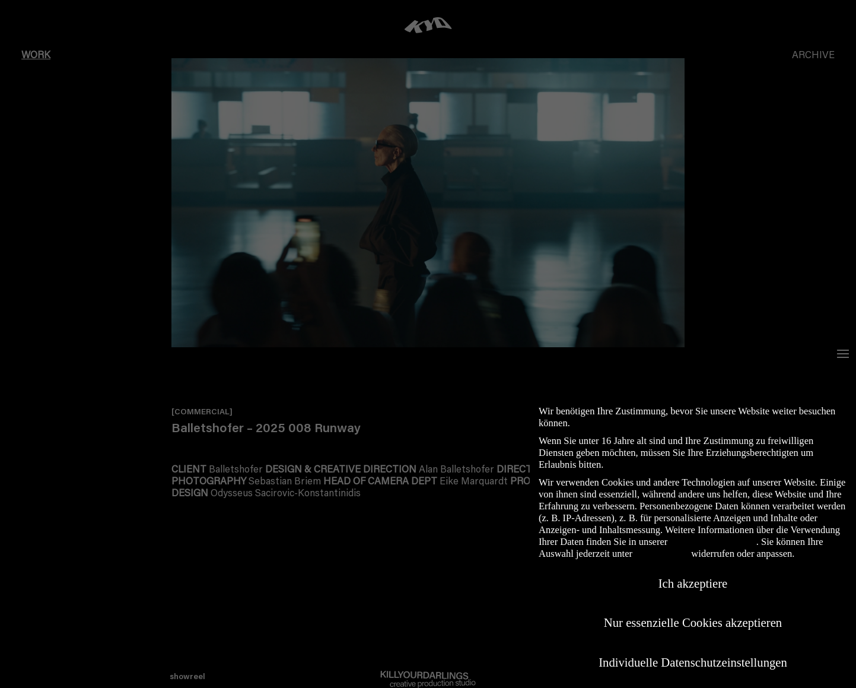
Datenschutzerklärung (713, 541)
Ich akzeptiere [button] (693, 583)
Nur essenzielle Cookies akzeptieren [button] (693, 622)
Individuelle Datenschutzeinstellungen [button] (693, 662)
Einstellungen (662, 553)
